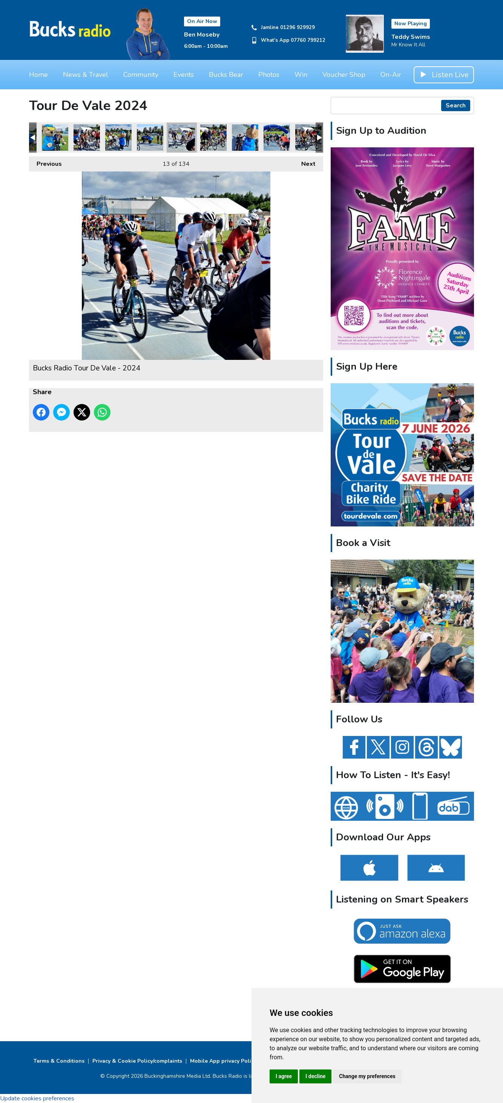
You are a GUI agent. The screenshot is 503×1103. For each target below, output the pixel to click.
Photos (268, 74)
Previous (45, 162)
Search (456, 105)
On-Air (390, 74)
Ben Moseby (201, 35)
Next (305, 162)
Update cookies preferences (37, 1098)
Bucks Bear (226, 74)
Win (300, 74)
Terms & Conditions (59, 1061)
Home (38, 74)
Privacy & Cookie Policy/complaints (137, 1061)
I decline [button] (315, 1076)
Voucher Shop (343, 74)
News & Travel (85, 74)
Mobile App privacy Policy (223, 1061)
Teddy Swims (410, 37)
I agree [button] (284, 1076)
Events (183, 74)
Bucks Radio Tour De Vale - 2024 (55, 137)
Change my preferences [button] (367, 1076)
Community (140, 74)
